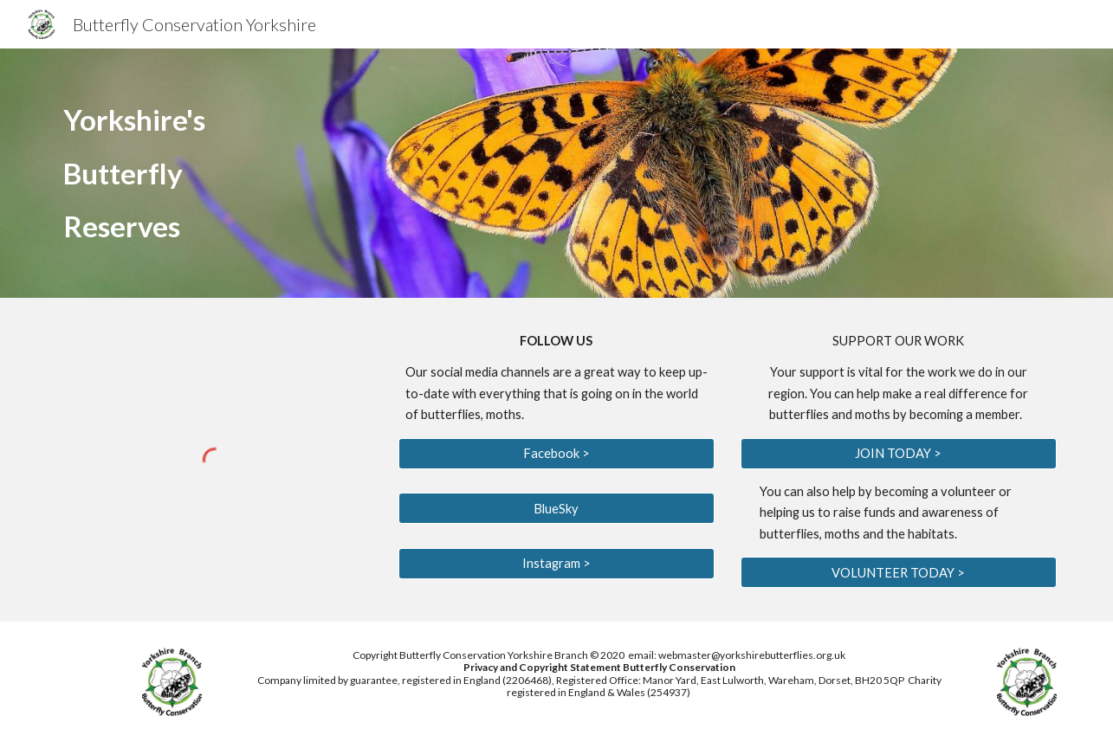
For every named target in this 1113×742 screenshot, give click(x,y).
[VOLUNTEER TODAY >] (898, 572)
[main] (385, 173)
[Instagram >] (556, 563)
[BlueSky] (556, 508)
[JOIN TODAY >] (898, 454)
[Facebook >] (556, 454)
